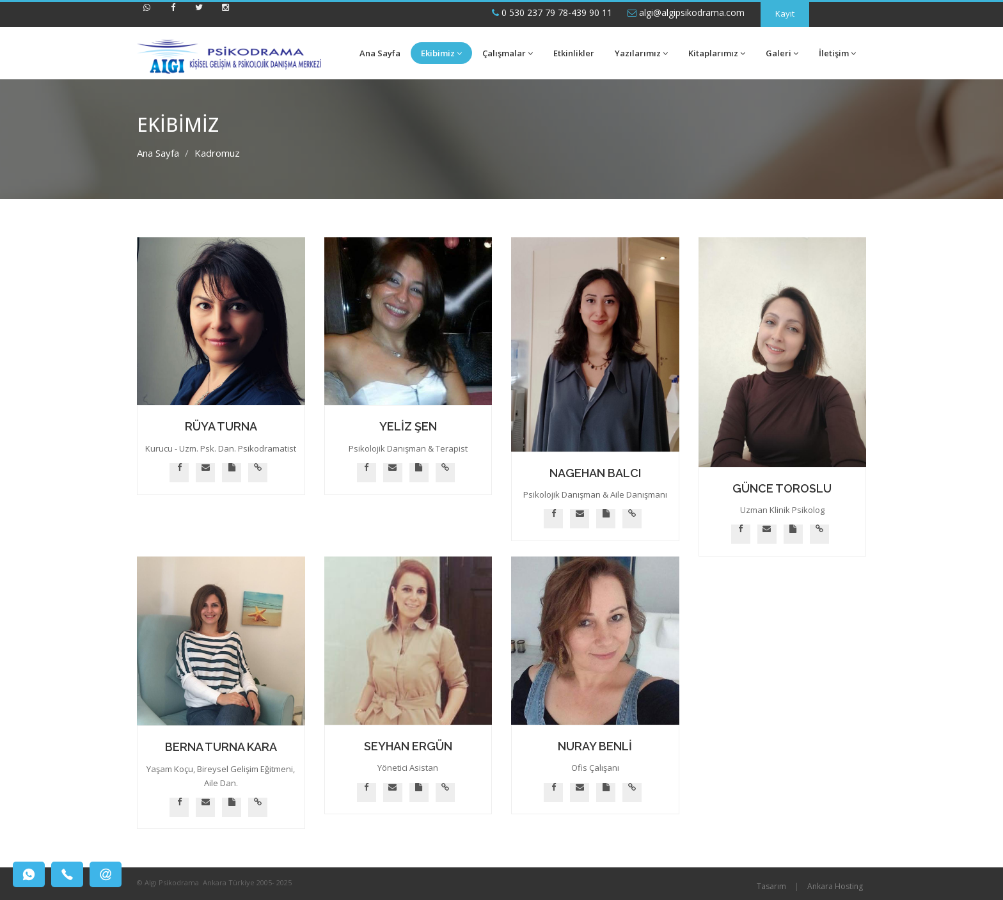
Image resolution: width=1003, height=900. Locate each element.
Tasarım (771, 886)
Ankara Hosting (835, 886)
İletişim (837, 53)
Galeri (782, 53)
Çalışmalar (507, 53)
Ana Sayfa (379, 53)
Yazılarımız (641, 53)
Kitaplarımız (716, 53)
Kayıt (784, 13)
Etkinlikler (573, 53)
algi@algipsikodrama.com (686, 12)
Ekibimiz (441, 53)
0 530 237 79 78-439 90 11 (552, 12)
